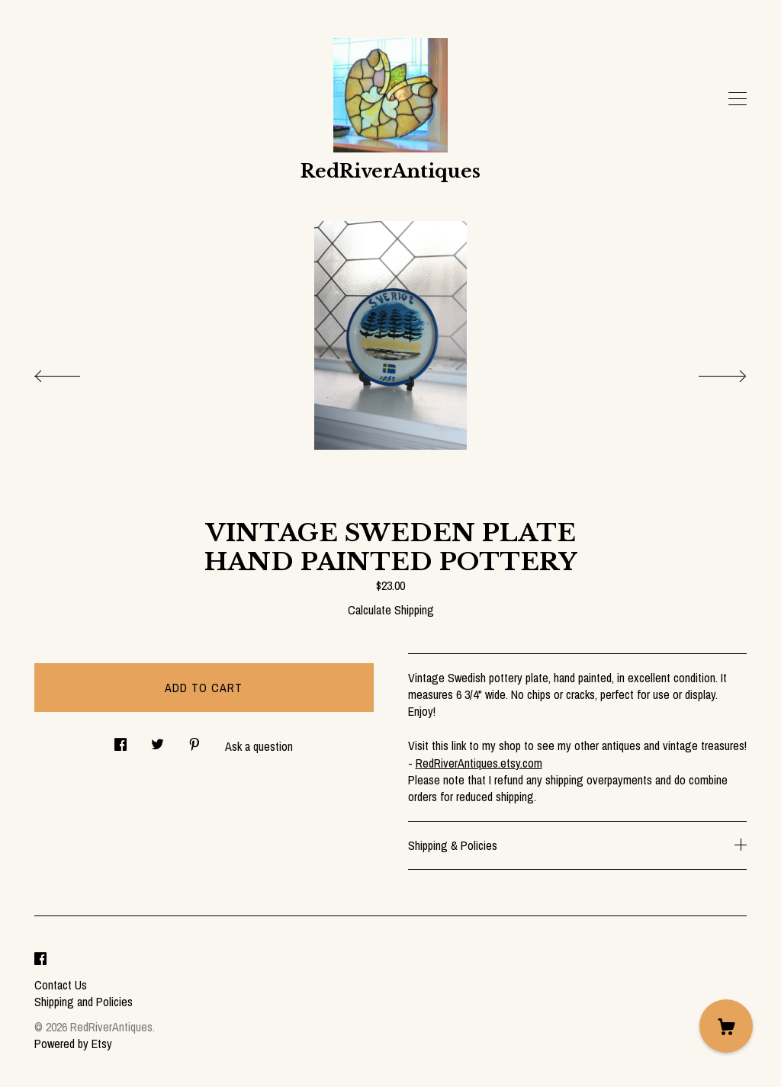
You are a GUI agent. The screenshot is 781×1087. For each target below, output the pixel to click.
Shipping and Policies (83, 1001)
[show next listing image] (708, 372)
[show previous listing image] (72, 372)
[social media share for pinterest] (194, 740)
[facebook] (40, 959)
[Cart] (726, 1026)
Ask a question (259, 746)
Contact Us (60, 984)
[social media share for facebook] (120, 740)
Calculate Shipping (391, 609)
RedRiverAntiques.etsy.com (479, 763)
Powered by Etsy (73, 1043)
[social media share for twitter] (157, 740)
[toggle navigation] (737, 99)
